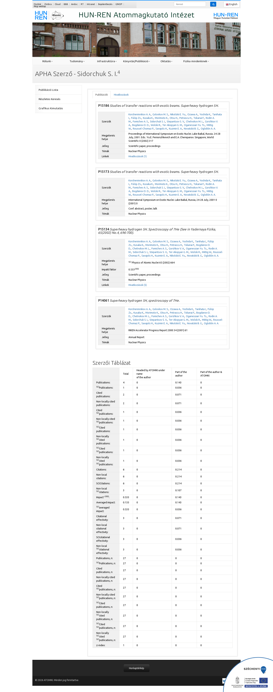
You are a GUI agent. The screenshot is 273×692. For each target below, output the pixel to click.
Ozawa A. (192, 114)
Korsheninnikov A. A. (139, 114)
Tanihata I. (200, 241)
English (231, 4)
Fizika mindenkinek (196, 61)
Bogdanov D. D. (140, 125)
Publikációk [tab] (101, 94)
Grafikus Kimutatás (51, 108)
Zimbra (48, 4)
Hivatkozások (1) (137, 156)
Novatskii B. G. (191, 128)
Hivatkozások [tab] (121, 94)
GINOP (119, 4)
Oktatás (166, 61)
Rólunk (47, 61)
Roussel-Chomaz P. (143, 128)
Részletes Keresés (49, 99)
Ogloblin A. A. (208, 128)
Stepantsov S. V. (175, 121)
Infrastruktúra (107, 61)
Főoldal (37, 4)
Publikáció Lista (48, 89)
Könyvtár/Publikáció (136, 61)
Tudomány (77, 61)
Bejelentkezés (105, 4)
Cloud (58, 4)
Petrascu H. (185, 118)
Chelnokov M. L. (194, 121)
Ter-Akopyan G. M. (172, 125)
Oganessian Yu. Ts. (194, 125)
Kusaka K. (148, 118)
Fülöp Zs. (136, 118)
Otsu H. (174, 118)
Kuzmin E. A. (175, 128)
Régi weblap (40, 6)
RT (82, 4)
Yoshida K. (205, 114)
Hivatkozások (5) (137, 285)
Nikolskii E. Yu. (178, 114)
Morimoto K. (161, 118)
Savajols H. (161, 128)
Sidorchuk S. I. (157, 121)
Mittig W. (207, 252)
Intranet (91, 4)
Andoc (74, 4)
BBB (66, 4)
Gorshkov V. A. (176, 248)
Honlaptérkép (136, 668)
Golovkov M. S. (161, 114)
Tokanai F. (198, 118)
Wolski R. (156, 125)
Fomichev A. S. (140, 121)
